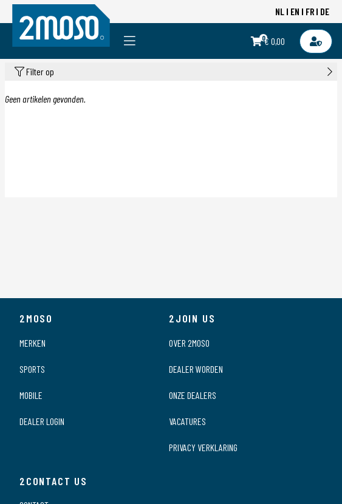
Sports (32, 369)
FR (310, 11)
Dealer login (41, 421)
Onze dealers (192, 395)
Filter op (173, 72)
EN (294, 11)
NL (279, 11)
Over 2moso (189, 343)
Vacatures (187, 421)
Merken (32, 343)
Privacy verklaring (203, 447)
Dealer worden (196, 369)
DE (324, 11)
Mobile (31, 395)
